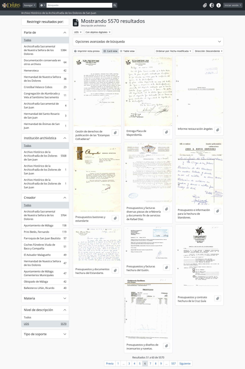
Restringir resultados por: (45, 22)
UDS (45, 324)
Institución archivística (40, 138)
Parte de (30, 32)
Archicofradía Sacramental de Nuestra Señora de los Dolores (45, 50)
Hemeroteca (45, 71)
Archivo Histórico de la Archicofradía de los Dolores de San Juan (45, 155)
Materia (29, 298)
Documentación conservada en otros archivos (45, 62)
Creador (30, 197)
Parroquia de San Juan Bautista (45, 239)
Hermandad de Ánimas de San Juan (45, 125)
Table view (127, 51)
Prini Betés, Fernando (45, 232)
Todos (27, 40)
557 (173, 363)
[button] (204, 5)
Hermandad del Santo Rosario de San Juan (45, 115)
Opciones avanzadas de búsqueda (100, 41)
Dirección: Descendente (207, 51)
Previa (109, 363)
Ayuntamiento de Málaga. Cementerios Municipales (45, 273)
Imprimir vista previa (87, 51)
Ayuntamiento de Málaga (45, 226)
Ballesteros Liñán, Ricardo (45, 288)
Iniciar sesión (232, 5)
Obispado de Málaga (45, 282)
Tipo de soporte (35, 334)
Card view (110, 51)
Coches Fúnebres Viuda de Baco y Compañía (45, 246)
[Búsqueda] (79, 5)
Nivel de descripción (38, 310)
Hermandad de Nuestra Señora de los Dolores (45, 78)
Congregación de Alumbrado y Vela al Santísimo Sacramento (45, 95)
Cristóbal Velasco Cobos (45, 87)
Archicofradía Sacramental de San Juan (45, 105)
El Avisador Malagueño (45, 255)
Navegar (28, 5)
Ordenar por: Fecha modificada (172, 51)
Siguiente (185, 363)
